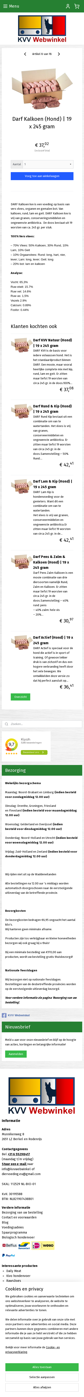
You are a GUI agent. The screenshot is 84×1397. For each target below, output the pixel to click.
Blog (5, 1222)
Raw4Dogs (13, 1281)
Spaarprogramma (14, 1232)
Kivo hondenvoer (18, 1276)
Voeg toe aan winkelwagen (42, 176)
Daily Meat (13, 1271)
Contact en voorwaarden (19, 1217)
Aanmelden (16, 1054)
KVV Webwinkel (16, 1015)
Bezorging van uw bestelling (22, 1212)
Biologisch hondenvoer (18, 1237)
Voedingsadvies (13, 1227)
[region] (42, 1326)
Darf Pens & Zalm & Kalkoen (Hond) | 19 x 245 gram (51, 562)
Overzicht (20, 696)
